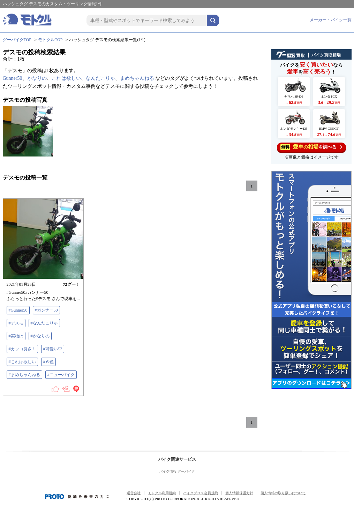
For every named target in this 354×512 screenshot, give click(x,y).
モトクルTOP (50, 39)
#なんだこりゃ (44, 323)
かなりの (37, 78)
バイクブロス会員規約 (200, 493)
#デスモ (16, 323)
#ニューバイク (61, 374)
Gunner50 (12, 78)
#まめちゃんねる (24, 374)
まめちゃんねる (137, 78)
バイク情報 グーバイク (177, 471)
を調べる (311, 147)
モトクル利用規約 (162, 493)
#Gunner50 (18, 310)
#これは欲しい (22, 361)
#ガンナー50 (46, 310)
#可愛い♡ (52, 348)
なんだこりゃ (100, 78)
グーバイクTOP (17, 39)
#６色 (48, 361)
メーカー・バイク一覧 (331, 19)
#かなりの (40, 336)
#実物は (16, 336)
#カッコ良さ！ (22, 348)
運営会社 (134, 493)
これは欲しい (66, 78)
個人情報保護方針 (239, 493)
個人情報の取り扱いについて (283, 493)
